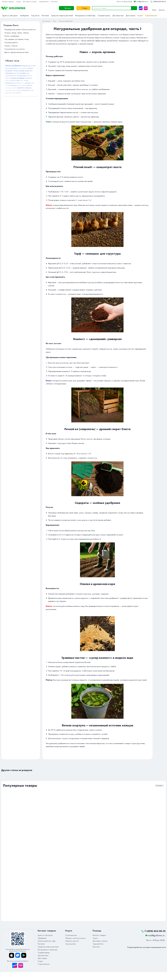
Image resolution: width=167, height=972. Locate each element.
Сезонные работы (11, 42)
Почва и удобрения (11, 36)
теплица (18, 90)
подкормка (14, 78)
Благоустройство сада (45, 940)
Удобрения (24, 15)
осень (8, 65)
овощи (31, 90)
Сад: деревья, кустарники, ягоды (16, 39)
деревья (22, 78)
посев (7, 85)
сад (27, 73)
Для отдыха (130, 15)
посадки (23, 73)
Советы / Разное (10, 46)
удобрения (16, 65)
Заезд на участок (71, 940)
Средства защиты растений (62, 15)
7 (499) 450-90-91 (158, 1)
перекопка (9, 83)
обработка (21, 88)
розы (32, 83)
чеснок (27, 83)
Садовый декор (104, 15)
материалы (17, 93)
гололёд (8, 88)
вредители (29, 70)
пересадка (9, 93)
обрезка (29, 88)
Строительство (151, 15)
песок (22, 83)
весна (24, 68)
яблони (29, 85)
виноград (25, 90)
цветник (29, 75)
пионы (19, 85)
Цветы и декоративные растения (16, 52)
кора (7, 80)
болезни (16, 70)
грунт (18, 80)
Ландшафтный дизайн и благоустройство (20, 29)
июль (13, 90)
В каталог (159, 785)
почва (33, 65)
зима (20, 68)
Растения (45, 15)
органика (12, 80)
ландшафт (9, 70)
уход (23, 65)
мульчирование (11, 68)
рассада (8, 90)
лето (22, 80)
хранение (28, 78)
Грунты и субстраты (10, 15)
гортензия (9, 73)
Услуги (18, 1)
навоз (7, 78)
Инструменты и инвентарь (85, 15)
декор (22, 70)
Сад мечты (35, 15)
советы (30, 68)
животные (13, 85)
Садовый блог (44, 1)
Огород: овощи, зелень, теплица (16, 33)
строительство (10, 75)
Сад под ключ (70, 943)
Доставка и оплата (30, 1)
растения (16, 83)
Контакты (54, 1)
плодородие (21, 75)
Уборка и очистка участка (74, 938)
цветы (28, 65)
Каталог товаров (8, 1)
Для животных (118, 15)
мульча (24, 85)
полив (26, 80)
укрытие (16, 73)
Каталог (32, 8)
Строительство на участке (14, 49)
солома (14, 88)
